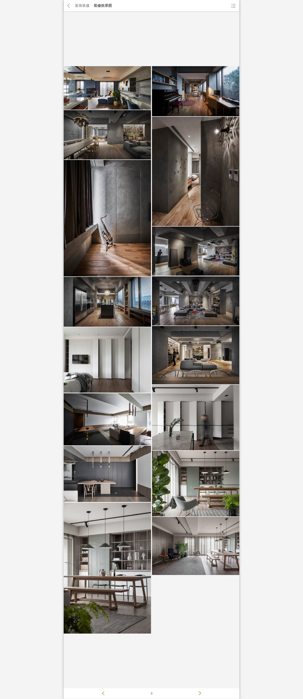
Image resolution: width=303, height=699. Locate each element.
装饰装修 (82, 5)
